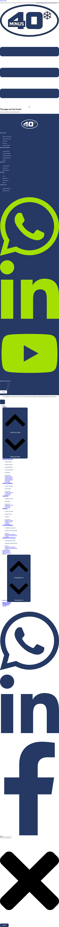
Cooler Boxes (8, 488)
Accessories (7, 475)
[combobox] (6, 837)
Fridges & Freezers (9, 486)
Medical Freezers (9, 464)
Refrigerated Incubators (10, 527)
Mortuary (5, 508)
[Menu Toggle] (2, 402)
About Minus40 (7, 602)
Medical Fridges (8, 461)
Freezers (7, 533)
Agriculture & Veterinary (9, 537)
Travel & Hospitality (8, 525)
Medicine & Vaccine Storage (11, 530)
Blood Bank (7, 472)
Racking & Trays (8, 514)
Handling (7, 516)
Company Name (3, 386)
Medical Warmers (9, 467)
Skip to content (3, 0)
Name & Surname (4, 383)
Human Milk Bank (9, 469)
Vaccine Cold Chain (8, 483)
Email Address (3, 388)
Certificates (6, 604)
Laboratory (5, 496)
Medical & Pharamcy (8, 459)
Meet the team (6, 603)
